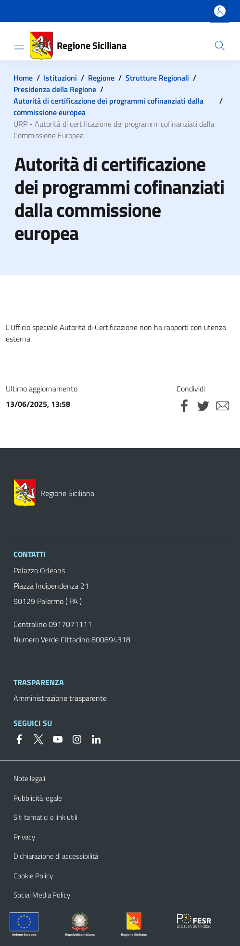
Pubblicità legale (37, 798)
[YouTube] (53, 738)
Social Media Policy (41, 894)
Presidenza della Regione (54, 89)
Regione (101, 77)
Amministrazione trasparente (60, 698)
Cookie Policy (33, 875)
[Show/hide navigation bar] (19, 49)
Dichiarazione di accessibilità (55, 856)
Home (23, 77)
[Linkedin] (92, 738)
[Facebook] (19, 738)
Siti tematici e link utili (45, 817)
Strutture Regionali (157, 77)
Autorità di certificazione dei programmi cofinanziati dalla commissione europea (108, 106)
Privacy (24, 836)
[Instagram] (73, 738)
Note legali (29, 778)
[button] (220, 45)
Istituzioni (60, 77)
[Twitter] (34, 738)
